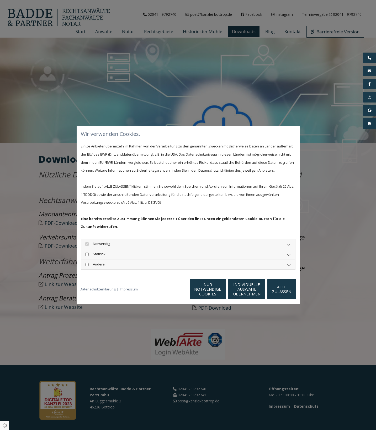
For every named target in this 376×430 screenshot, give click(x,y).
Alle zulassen (272, 289)
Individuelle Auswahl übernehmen (222, 289)
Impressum (129, 289)
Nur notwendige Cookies (172, 289)
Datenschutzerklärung (97, 289)
